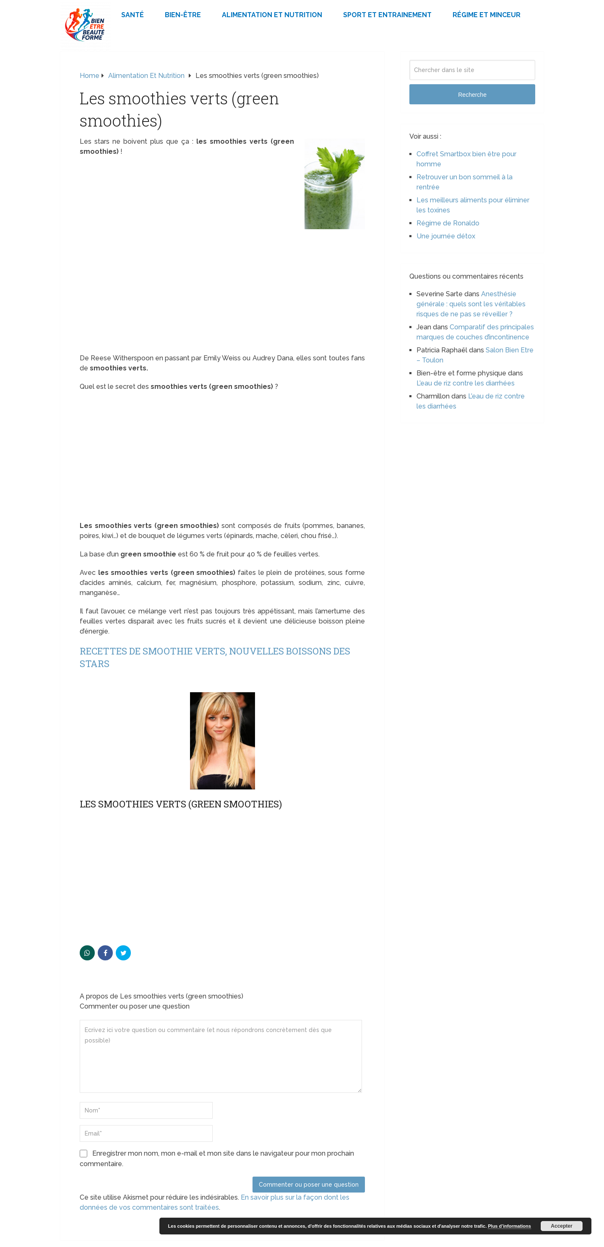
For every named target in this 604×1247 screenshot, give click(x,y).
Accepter (561, 1226)
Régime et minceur (487, 15)
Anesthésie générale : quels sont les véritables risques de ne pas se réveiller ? (471, 304)
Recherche (472, 94)
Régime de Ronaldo (448, 223)
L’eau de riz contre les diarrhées (466, 383)
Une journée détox (446, 236)
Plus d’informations (509, 1226)
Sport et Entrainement (387, 15)
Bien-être (183, 15)
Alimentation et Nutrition (272, 15)
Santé (132, 15)
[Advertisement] (222, 291)
